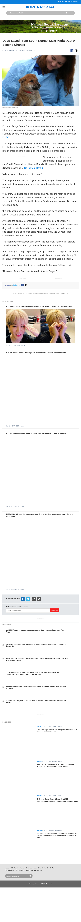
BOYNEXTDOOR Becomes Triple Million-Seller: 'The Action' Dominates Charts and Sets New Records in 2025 (57, 836)
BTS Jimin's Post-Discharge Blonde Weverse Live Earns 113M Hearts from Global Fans (39, 306)
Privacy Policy (9, 870)
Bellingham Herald (33, 168)
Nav (4, 7)
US (12, 868)
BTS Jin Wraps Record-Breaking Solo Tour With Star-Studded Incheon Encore (36, 353)
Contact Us (38, 870)
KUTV (5, 137)
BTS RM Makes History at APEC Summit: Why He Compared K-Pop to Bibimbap (36, 433)
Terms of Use (20, 870)
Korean (75, 1)
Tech (35, 868)
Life (39, 868)
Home (7, 868)
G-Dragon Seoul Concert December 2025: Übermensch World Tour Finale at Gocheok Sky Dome (57, 800)
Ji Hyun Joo (9, 50)
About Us (29, 870)
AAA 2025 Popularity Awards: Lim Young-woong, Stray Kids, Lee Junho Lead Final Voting (55, 765)
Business (29, 868)
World (16, 868)
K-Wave (53, 868)
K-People (45, 868)
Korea (22, 868)
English (67, 1)
